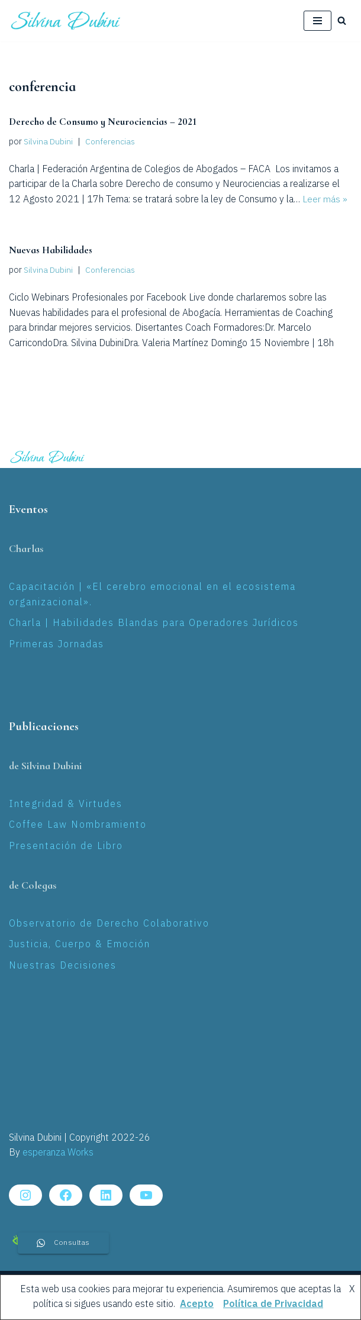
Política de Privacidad (273, 1304)
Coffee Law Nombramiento (78, 825)
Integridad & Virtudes (66, 804)
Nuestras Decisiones (63, 965)
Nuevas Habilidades (51, 250)
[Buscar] (341, 20)
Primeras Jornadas (56, 644)
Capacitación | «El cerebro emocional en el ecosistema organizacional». (152, 595)
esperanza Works (58, 1153)
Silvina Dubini (48, 142)
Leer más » (325, 200)
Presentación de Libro (66, 846)
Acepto (197, 1304)
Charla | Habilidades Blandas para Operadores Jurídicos (154, 623)
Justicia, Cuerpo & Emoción (79, 945)
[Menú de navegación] (317, 21)
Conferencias (111, 142)
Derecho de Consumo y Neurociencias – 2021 (105, 121)
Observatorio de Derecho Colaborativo (109, 923)
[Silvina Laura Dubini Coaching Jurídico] (66, 20)
